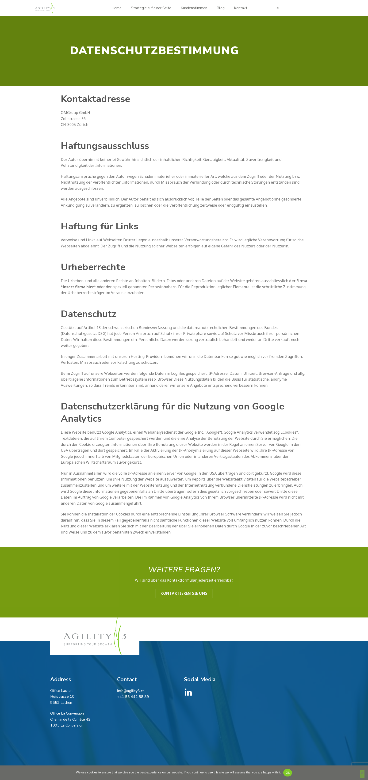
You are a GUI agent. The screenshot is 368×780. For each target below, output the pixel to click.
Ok (288, 772)
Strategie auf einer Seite (151, 8)
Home (116, 8)
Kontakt (240, 8)
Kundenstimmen (194, 8)
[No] (362, 774)
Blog (221, 8)
